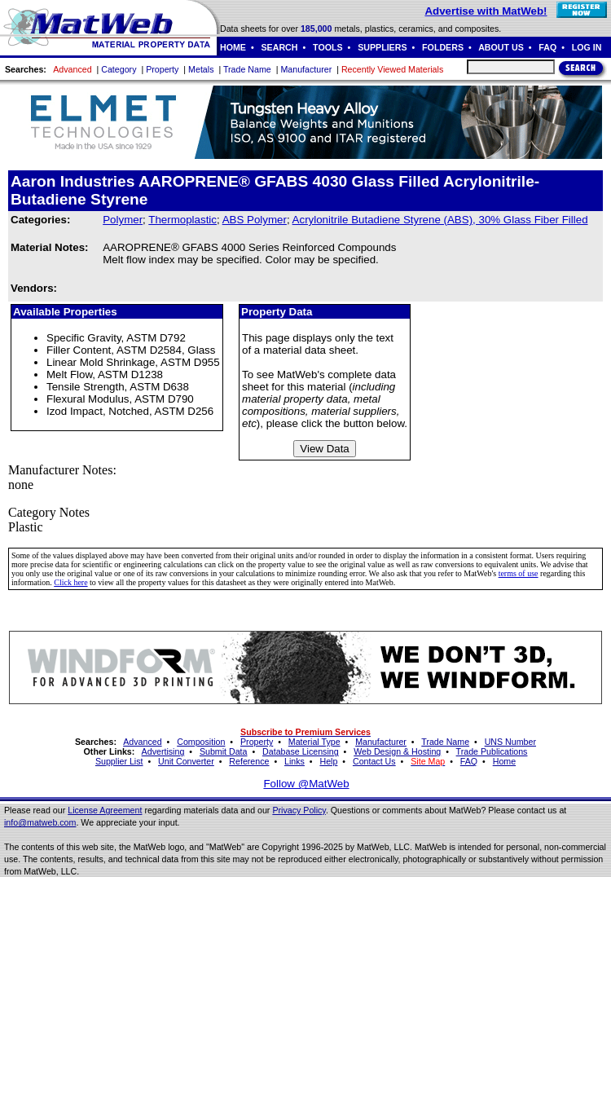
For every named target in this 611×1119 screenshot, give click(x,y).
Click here (70, 582)
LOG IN (587, 47)
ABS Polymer (254, 220)
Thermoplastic (182, 220)
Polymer (123, 220)
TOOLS (328, 47)
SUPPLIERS (382, 47)
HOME (233, 47)
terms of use (518, 573)
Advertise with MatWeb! (485, 11)
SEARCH (280, 47)
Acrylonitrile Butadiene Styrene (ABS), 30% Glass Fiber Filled (440, 220)
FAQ (547, 47)
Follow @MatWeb (306, 784)
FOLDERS (443, 47)
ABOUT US (501, 47)
